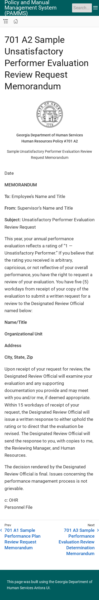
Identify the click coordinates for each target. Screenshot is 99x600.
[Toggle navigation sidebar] (5, 21)
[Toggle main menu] (95, 8)
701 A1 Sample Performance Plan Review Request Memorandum (22, 539)
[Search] (82, 7)
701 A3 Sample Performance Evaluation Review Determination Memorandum (77, 542)
